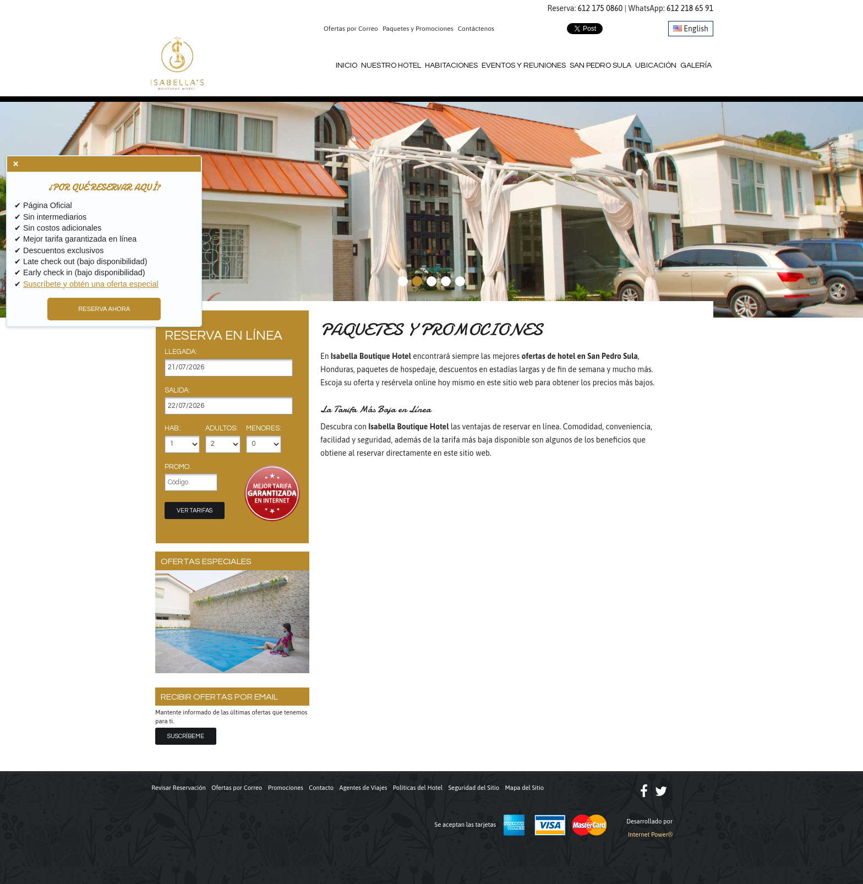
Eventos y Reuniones (524, 65)
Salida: (177, 391)
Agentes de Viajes (363, 787)
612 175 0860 (600, 8)
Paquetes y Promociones (418, 28)
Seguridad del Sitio (474, 787)
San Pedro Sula (600, 65)
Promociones (285, 787)
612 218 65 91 (690, 8)
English (690, 28)
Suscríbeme (185, 736)
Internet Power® (650, 834)
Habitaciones (451, 65)
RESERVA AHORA (104, 308)
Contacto (321, 787)
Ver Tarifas (194, 511)
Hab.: (173, 428)
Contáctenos (476, 28)
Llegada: (181, 352)
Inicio (346, 65)
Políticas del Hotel (418, 787)
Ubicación (655, 65)
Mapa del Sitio (524, 787)
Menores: (263, 428)
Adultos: (221, 428)
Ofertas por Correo (351, 28)
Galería (696, 65)
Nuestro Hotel (391, 65)
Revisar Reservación (178, 787)
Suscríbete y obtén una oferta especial (91, 284)
